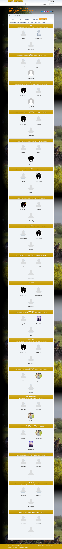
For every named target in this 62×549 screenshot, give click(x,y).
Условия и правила (46, 545)
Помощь (39, 545)
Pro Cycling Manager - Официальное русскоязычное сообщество (22, 10)
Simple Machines (19, 545)
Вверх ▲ (52, 545)
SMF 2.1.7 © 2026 (11, 545)
